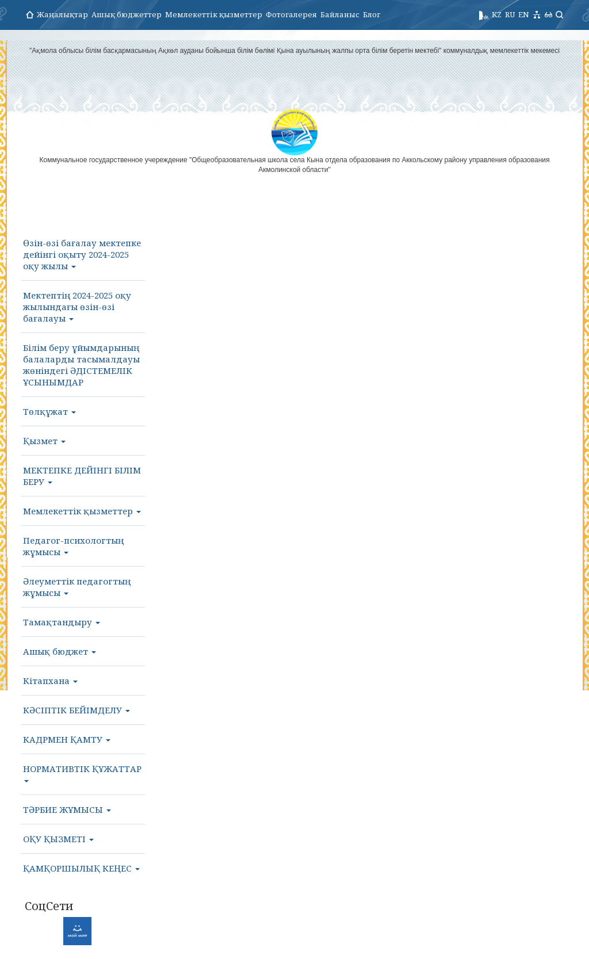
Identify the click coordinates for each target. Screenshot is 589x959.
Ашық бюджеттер (126, 14)
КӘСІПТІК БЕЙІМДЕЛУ (76, 710)
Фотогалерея (291, 14)
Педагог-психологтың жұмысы (73, 545)
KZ (497, 14)
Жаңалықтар (62, 14)
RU (510, 14)
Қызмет (44, 440)
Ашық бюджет (59, 651)
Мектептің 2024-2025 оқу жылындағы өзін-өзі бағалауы (77, 306)
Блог (371, 14)
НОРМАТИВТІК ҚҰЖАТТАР (82, 772)
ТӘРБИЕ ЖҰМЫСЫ (67, 809)
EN (523, 14)
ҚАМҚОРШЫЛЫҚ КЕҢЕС (81, 868)
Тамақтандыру (61, 622)
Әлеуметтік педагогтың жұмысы (77, 586)
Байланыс (339, 14)
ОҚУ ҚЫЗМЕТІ (58, 839)
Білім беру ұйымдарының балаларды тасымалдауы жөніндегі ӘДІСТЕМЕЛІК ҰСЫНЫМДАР (81, 365)
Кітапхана (50, 680)
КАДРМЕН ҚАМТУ (66, 739)
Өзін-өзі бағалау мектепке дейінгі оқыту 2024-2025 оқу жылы (82, 254)
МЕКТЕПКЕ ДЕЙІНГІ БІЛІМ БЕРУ (82, 475)
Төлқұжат (49, 411)
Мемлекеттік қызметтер (213, 14)
